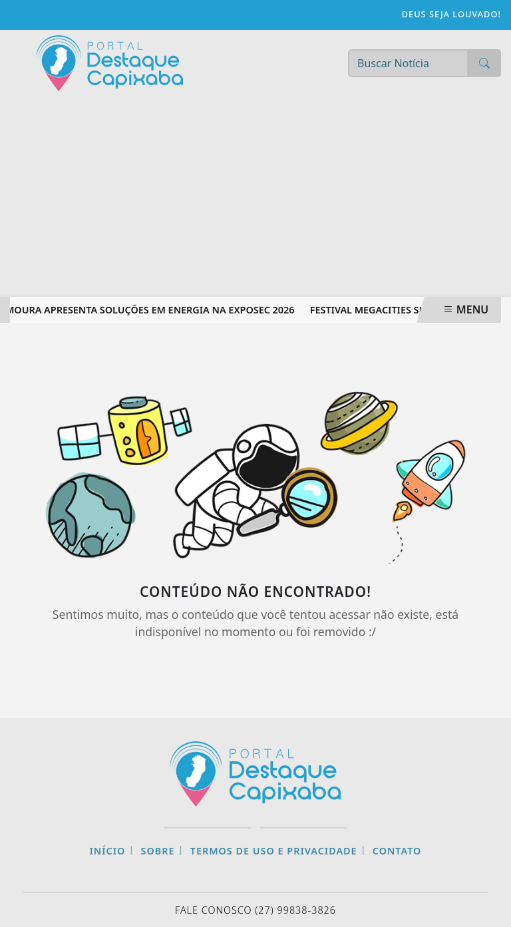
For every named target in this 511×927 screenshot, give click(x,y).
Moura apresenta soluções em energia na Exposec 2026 (151, 309)
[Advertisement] (255, 197)
